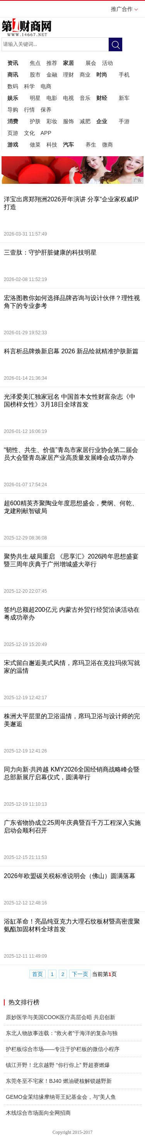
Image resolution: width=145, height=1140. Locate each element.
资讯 (12, 63)
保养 (46, 109)
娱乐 (12, 98)
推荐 (51, 63)
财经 (101, 98)
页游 (12, 133)
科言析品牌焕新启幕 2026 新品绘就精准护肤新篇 (71, 351)
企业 (101, 121)
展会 (90, 63)
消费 (12, 121)
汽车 (68, 144)
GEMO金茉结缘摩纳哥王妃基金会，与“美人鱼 (61, 1097)
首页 (37, 974)
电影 (51, 98)
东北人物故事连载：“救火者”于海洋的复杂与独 (62, 1033)
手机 (124, 75)
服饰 (68, 121)
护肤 (35, 121)
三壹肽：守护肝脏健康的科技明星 (50, 252)
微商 (107, 144)
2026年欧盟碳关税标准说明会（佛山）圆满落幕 (69, 876)
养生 (90, 144)
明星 (35, 98)
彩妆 (51, 121)
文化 (29, 133)
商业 (85, 75)
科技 (51, 144)
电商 (46, 86)
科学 (29, 86)
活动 (107, 63)
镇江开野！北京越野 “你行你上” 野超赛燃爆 (58, 1065)
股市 (35, 75)
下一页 (80, 974)
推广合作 (124, 11)
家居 (68, 63)
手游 (124, 121)
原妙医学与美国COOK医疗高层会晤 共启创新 (60, 1017)
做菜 (35, 144)
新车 (124, 98)
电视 (68, 98)
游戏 (12, 144)
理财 (68, 75)
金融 (51, 75)
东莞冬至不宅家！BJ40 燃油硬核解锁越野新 (59, 1081)
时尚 (101, 75)
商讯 (12, 75)
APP (46, 133)
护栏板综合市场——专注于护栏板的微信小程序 (62, 1049)
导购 (12, 109)
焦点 (35, 63)
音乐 (85, 98)
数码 (12, 86)
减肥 (85, 121)
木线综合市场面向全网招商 (38, 1113)
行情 (29, 109)
